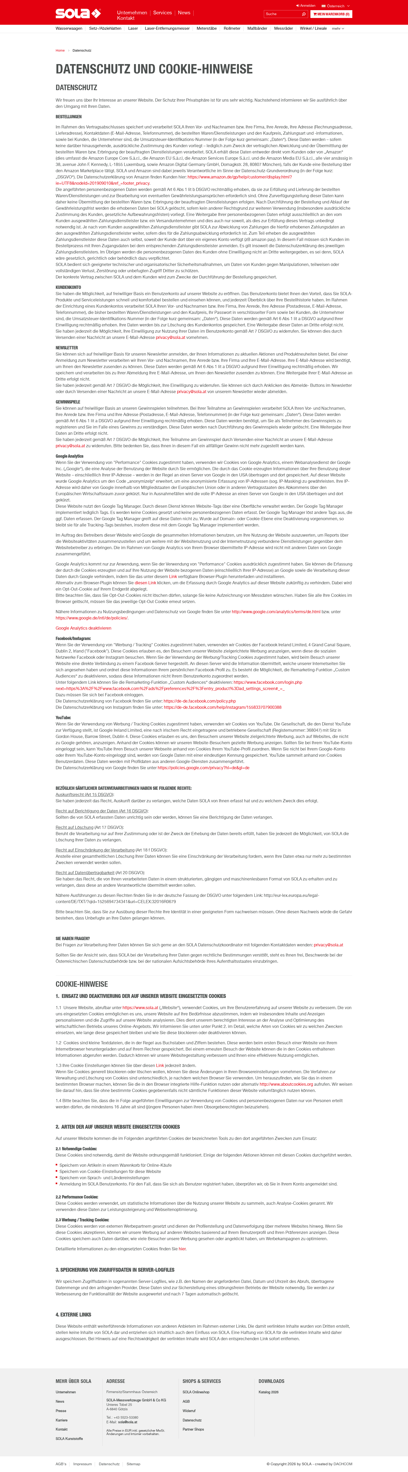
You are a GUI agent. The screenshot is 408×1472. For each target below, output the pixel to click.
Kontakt (61, 1429)
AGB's (61, 1464)
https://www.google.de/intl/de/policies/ (92, 618)
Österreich (336, 6)
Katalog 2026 (268, 1392)
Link (173, 577)
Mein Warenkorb (331, 14)
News (60, 1401)
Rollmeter (232, 28)
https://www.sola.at (140, 1008)
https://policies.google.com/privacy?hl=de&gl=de (204, 768)
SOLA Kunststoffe (69, 1439)
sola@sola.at (127, 1422)
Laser (133, 28)
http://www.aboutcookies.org (286, 1085)
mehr (336, 28)
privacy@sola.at (170, 338)
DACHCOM (343, 1464)
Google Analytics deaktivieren (83, 628)
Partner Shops (193, 1429)
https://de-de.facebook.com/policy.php (200, 701)
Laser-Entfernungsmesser (167, 28)
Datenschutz (192, 1420)
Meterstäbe (207, 28)
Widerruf (189, 1411)
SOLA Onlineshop (196, 1392)
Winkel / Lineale (313, 28)
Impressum (82, 1464)
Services (162, 12)
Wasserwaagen (69, 28)
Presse (61, 1411)
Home (60, 50)
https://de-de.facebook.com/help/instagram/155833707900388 (223, 708)
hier (182, 1249)
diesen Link (145, 583)
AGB (186, 1401)
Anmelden (305, 6)
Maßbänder (257, 28)
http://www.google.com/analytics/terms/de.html (276, 612)
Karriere (61, 1420)
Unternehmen (66, 1392)
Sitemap (133, 1464)
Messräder (283, 28)
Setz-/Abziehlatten (105, 28)
